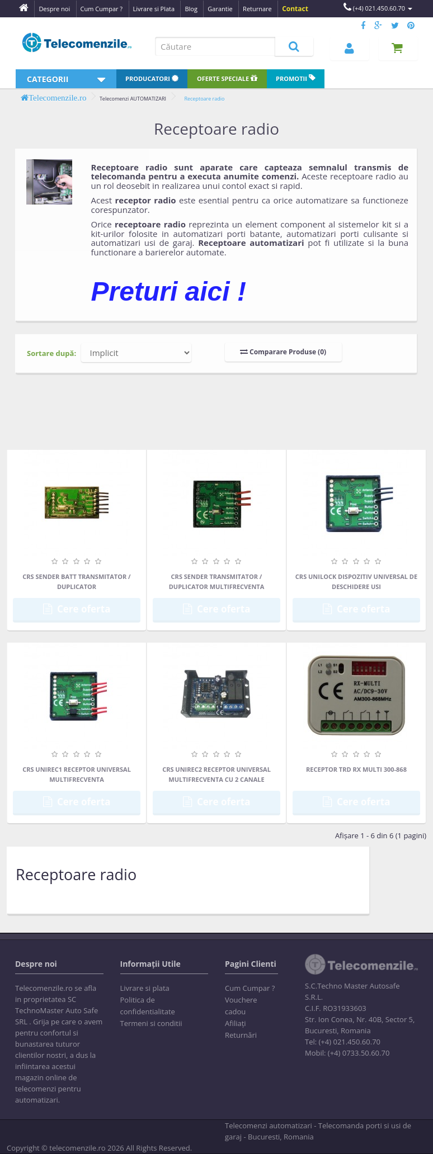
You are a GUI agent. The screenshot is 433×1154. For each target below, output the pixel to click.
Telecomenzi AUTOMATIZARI (133, 98)
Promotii (296, 78)
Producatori (151, 78)
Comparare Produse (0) (283, 352)
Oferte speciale (227, 78)
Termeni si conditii (151, 1023)
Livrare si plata (145, 988)
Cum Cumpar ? (250, 988)
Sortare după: (51, 353)
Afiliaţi (235, 1023)
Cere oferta (77, 608)
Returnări (241, 1035)
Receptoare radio (204, 98)
